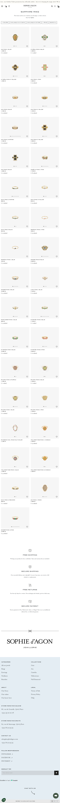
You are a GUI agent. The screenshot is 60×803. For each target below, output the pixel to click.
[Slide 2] (15, 46)
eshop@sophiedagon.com (9, 739)
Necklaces (4, 676)
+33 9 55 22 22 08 (7, 713)
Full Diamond (35, 679)
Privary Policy (35, 694)
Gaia (32, 665)
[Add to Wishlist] (27, 46)
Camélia (33, 672)
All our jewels (5, 665)
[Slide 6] (16, 136)
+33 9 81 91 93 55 (7, 728)
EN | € (54, 801)
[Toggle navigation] (2, 6)
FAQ (32, 698)
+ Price (45, 22)
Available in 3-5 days (17, 22)
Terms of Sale (35, 691)
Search (53, 22)
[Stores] (9, 6)
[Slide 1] (44, 46)
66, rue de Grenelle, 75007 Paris (12, 709)
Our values (4, 694)
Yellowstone (35, 676)
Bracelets (4, 679)
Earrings (4, 672)
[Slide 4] (46, 106)
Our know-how (6, 698)
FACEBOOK (6, 757)
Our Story (4, 691)
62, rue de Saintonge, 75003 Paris (12, 724)
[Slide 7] (17, 136)
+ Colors (5, 22)
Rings (3, 669)
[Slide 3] (16, 46)
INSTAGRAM (7, 754)
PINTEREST (6, 761)
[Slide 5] (15, 136)
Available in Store (33, 22)
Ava (32, 669)
